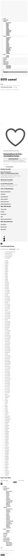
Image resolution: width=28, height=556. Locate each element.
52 (7, 453)
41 (6, 424)
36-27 (7, 332)
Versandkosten (9, 166)
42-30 (7, 372)
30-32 (7, 290)
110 (7, 448)
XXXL (7, 416)
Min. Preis (3, 480)
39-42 (7, 355)
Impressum (3, 214)
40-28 (7, 360)
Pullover (7, 29)
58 (7, 458)
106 (7, 450)
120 (6, 270)
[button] (3, 69)
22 (6, 279)
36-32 (8, 337)
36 (7, 329)
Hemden (8, 39)
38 (7, 420)
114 (6, 265)
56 (7, 456)
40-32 (8, 363)
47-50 (7, 393)
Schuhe (7, 46)
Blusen (7, 24)
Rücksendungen (5, 201)
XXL (7, 472)
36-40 (7, 341)
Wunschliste (8, 66)
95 (6, 411)
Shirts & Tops (8, 30)
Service (5, 59)
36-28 (7, 333)
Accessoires (8, 22)
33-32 (7, 305)
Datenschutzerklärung (6, 219)
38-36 (7, 352)
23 (6, 281)
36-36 (7, 340)
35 (6, 319)
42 (7, 425)
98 (7, 464)
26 (7, 438)
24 (7, 434)
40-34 (7, 365)
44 (7, 428)
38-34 (7, 351)
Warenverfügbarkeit (6, 191)
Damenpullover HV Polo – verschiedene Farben (13, 155)
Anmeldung (3, 224)
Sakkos (7, 45)
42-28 (7, 371)
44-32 (7, 385)
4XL (7, 475)
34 (6, 310)
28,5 (7, 287)
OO (7, 413)
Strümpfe (8, 48)
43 (6, 427)
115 (6, 267)
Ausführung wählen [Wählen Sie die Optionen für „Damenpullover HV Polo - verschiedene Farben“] (13, 159)
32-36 (7, 301)
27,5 (7, 285)
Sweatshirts (8, 31)
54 (7, 455)
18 (6, 273)
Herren (4, 36)
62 (6, 461)
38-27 (7, 344)
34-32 (7, 315)
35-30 (7, 321)
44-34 (7, 386)
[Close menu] (1, 243)
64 (6, 400)
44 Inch (8, 379)
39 (6, 354)
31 (6, 445)
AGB (2, 216)
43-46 (7, 377)
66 (6, 402)
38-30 (7, 347)
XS (6, 414)
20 (6, 276)
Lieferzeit (3, 194)
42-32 (7, 374)
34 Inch (8, 312)
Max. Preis (21, 480)
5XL (7, 397)
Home (4, 18)
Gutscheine (5, 20)
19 (6, 274)
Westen (7, 33)
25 (7, 436)
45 (6, 430)
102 (7, 447)
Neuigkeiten (6, 539)
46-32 (7, 391)
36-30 (7, 335)
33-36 (7, 309)
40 (7, 422)
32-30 (7, 296)
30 (7, 444)
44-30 (7, 383)
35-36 (7, 326)
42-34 (7, 375)
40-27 (7, 358)
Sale (4, 54)
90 (6, 410)
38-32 (8, 349)
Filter (15, 482)
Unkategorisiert (10, 252)
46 (7, 431)
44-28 (7, 382)
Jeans (7, 27)
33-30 (7, 304)
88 (6, 406)
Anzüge (7, 38)
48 (7, 433)
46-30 (7, 389)
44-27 (7, 380)
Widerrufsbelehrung (6, 204)
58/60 (7, 396)
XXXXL (7, 417)
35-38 (7, 327)
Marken (5, 57)
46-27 (7, 388)
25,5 (7, 282)
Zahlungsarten (4, 199)
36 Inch (8, 330)
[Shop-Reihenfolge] (9, 87)
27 (7, 439)
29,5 (7, 288)
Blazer (7, 23)
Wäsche (7, 32)
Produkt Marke (4, 249)
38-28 (7, 346)
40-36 (7, 366)
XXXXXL (7, 419)
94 (6, 462)
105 (6, 264)
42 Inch (8, 368)
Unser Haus (5, 61)
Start (2, 85)
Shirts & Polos (9, 47)
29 (7, 442)
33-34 (7, 307)
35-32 (7, 323)
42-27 (7, 369)
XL (7, 470)
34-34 (7, 316)
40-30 (7, 361)
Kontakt (2, 211)
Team (4, 60)
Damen (5, 21)
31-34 (7, 293)
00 (6, 260)
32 (6, 295)
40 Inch (8, 357)
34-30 (7, 313)
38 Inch (7, 343)
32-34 (7, 299)
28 (6, 441)
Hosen (7, 25)
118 (6, 268)
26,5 (7, 284)
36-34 (7, 338)
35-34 (7, 324)
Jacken (7, 28)
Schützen (8, 35)
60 (7, 459)
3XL (7, 473)
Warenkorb (8, 67)
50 (7, 452)
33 (6, 302)
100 (6, 262)
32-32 (7, 298)
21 (6, 278)
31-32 (7, 292)
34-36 (7, 318)
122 (6, 271)
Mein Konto (5, 64)
